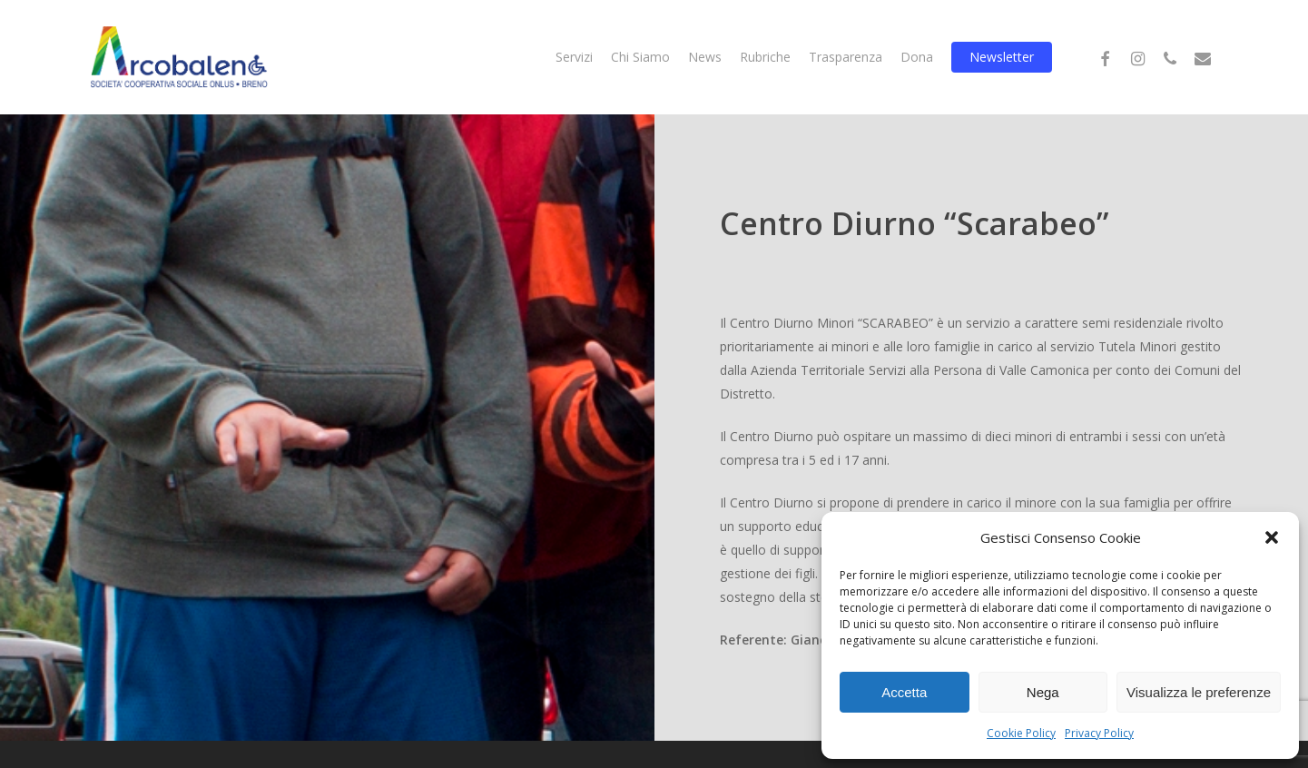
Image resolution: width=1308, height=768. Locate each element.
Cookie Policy (1021, 733)
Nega (1043, 692)
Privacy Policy (1099, 733)
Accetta (904, 692)
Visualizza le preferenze (1198, 692)
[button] (1272, 537)
